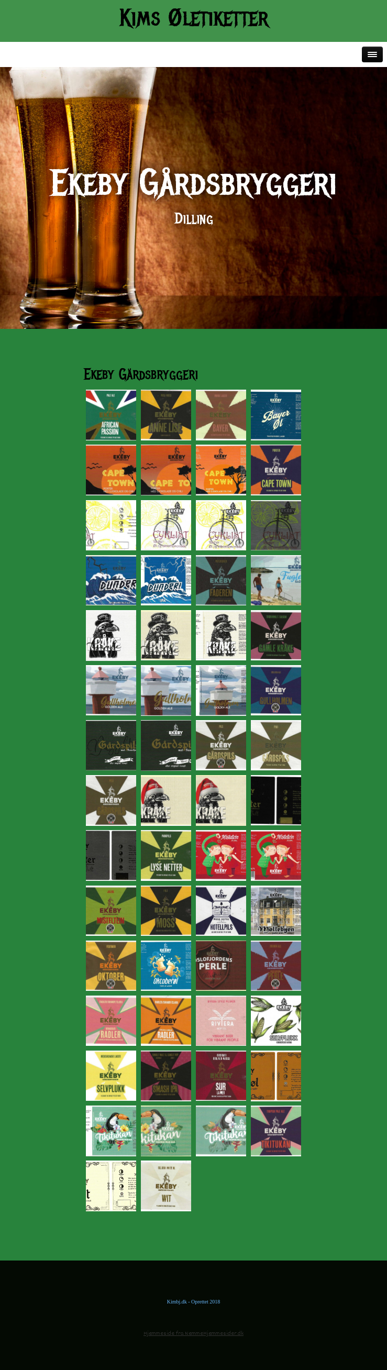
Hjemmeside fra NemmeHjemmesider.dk (193, 1333)
